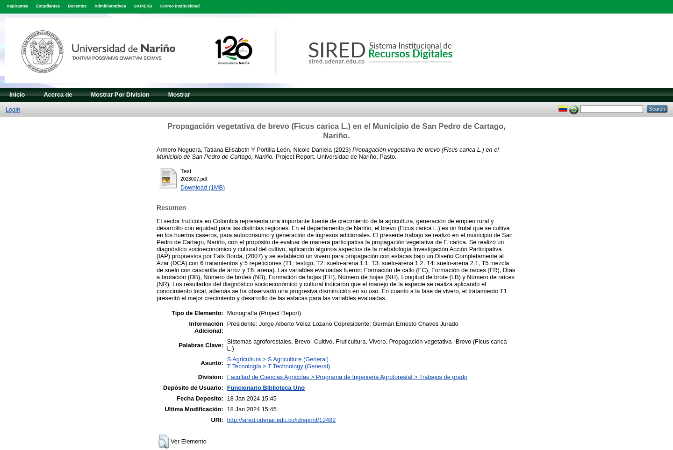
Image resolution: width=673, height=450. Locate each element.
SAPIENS (143, 6)
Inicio (17, 94)
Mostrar (179, 94)
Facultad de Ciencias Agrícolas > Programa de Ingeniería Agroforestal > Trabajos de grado (347, 376)
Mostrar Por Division (120, 94)
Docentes (77, 6)
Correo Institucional (180, 6)
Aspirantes (17, 6)
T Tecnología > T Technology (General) (278, 366)
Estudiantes (48, 6)
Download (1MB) (202, 187)
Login (13, 109)
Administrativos (110, 6)
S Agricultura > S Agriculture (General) (278, 359)
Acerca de (57, 94)
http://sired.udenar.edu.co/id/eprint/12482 (281, 419)
